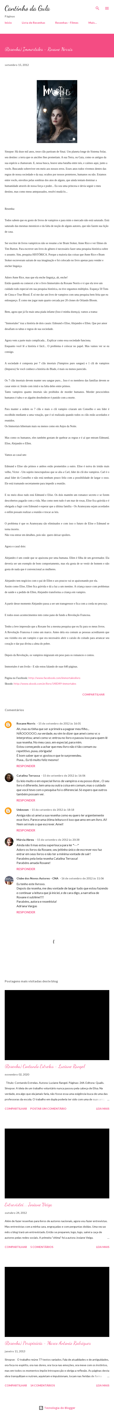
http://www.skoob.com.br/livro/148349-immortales (45, 683)
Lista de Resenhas (33, 22)
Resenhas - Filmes (66, 22)
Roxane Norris (26, 723)
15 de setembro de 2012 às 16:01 (59, 723)
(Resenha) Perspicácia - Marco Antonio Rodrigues (48, 1343)
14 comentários (42, 1385)
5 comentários (41, 1247)
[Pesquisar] (97, 7)
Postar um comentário (48, 1108)
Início (8, 22)
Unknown (23, 809)
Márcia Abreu (25, 839)
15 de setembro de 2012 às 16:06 (64, 775)
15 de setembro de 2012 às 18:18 (53, 809)
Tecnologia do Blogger (57, 1408)
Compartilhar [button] (93, 694)
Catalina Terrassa (28, 775)
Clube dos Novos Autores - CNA (37, 878)
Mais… (92, 22)
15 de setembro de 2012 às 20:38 (58, 839)
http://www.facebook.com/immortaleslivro (54, 678)
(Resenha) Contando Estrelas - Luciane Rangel (45, 1066)
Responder (26, 766)
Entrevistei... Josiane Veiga (28, 1204)
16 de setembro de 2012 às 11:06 (82, 878)
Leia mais (102, 1108)
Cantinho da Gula (27, 8)
